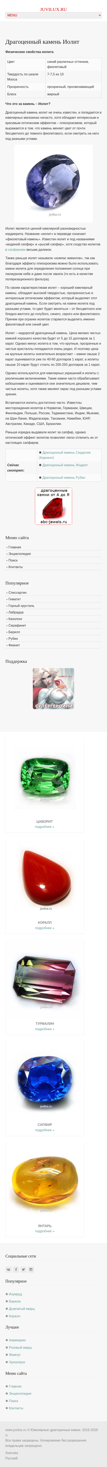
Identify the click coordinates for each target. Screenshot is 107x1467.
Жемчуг (15, 1355)
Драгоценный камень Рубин (64, 477)
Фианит (14, 645)
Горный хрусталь (21, 606)
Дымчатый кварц (22, 1309)
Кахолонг (15, 619)
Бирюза (15, 1301)
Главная (14, 547)
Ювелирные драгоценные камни (55, 1430)
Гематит (14, 599)
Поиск (13, 560)
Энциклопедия (19, 554)
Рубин (13, 638)
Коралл (14, 1316)
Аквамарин (17, 1340)
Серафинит (17, 625)
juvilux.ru (53, 9)
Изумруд (15, 1294)
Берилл (14, 632)
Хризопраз (17, 1362)
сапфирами (16, 249)
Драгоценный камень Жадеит (65, 465)
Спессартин (17, 592)
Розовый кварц (20, 1347)
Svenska (11, 1453)
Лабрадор (16, 612)
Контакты (15, 567)
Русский (11, 1458)
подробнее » (44, 826)
